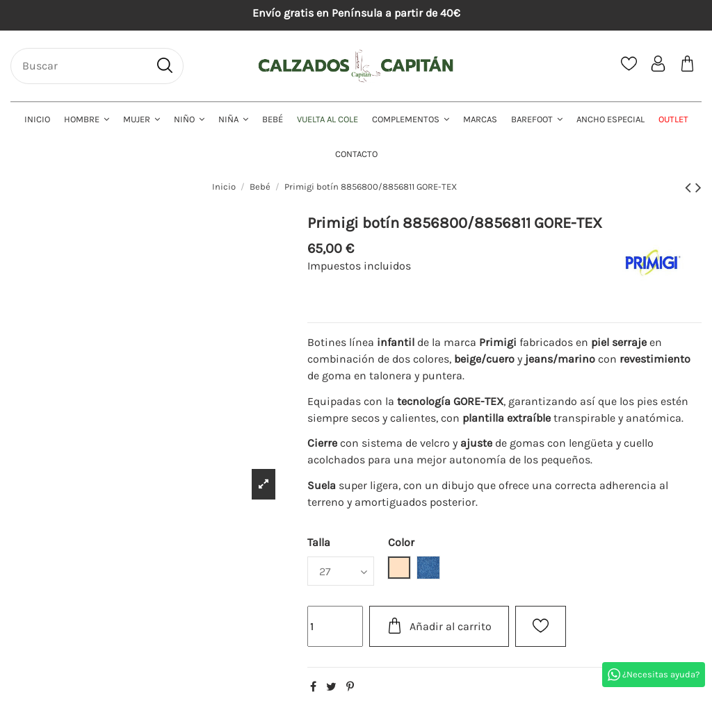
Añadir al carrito (439, 626)
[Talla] (340, 571)
